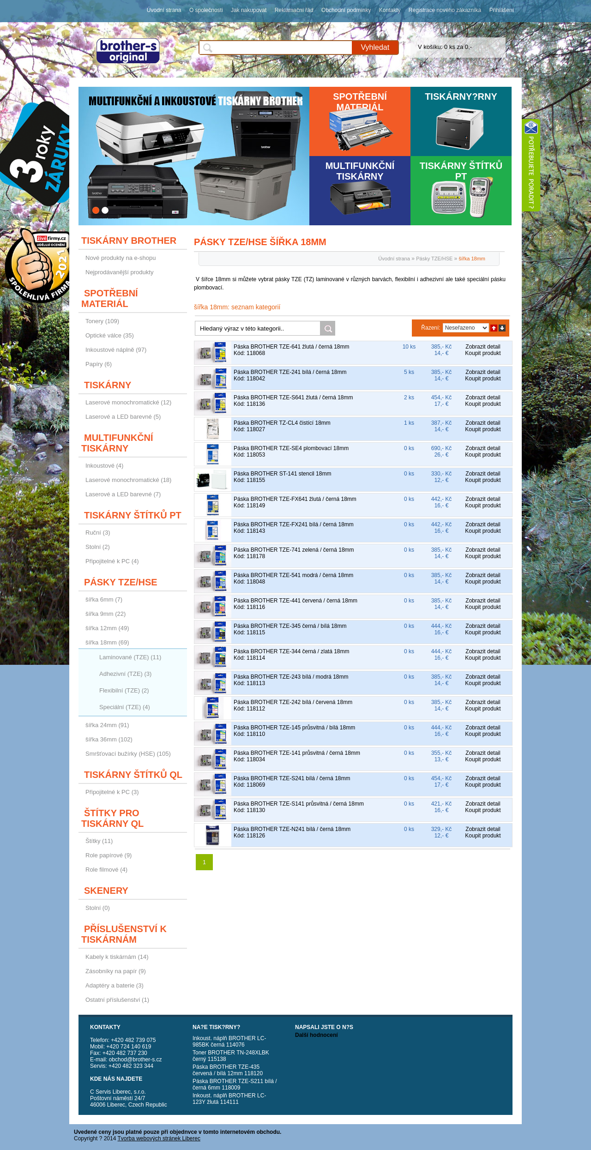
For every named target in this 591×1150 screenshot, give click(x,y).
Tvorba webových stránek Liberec (159, 1138)
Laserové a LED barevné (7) (123, 494)
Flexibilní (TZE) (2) (124, 690)
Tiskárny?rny (461, 96)
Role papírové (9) (108, 855)
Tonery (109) (102, 321)
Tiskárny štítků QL (133, 775)
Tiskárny (107, 385)
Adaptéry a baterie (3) (114, 985)
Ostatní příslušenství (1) (117, 999)
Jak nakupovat (248, 10)
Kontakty (390, 10)
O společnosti (206, 10)
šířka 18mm (472, 258)
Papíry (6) (98, 364)
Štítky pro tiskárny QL (112, 818)
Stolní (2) (97, 546)
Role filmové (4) (106, 869)
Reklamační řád (294, 10)
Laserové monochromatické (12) (128, 402)
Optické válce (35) (109, 335)
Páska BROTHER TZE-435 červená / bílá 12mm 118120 (228, 1070)
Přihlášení (501, 10)
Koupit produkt (483, 353)
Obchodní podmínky (346, 10)
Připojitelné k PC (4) (112, 561)
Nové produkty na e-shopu (120, 257)
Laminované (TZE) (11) (130, 657)
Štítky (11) (99, 840)
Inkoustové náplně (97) (115, 349)
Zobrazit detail (482, 346)
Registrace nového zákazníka (445, 10)
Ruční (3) (97, 532)
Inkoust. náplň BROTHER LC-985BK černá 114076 (229, 1041)
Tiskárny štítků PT (461, 171)
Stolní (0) (97, 907)
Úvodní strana (164, 10)
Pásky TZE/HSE (120, 582)
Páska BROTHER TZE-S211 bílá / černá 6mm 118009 (235, 1084)
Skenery (106, 890)
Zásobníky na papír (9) (115, 971)
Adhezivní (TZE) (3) (125, 673)
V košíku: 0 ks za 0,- (445, 46)
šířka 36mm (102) (109, 739)
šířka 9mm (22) (105, 613)
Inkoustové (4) (104, 465)
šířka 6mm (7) (103, 599)
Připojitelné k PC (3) (112, 792)
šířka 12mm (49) (107, 628)
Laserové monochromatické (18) (128, 479)
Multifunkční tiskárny (360, 171)
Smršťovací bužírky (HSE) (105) (128, 753)
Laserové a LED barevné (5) (123, 416)
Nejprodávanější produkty (119, 272)
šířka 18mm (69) (107, 642)
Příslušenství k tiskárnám (124, 934)
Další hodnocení (316, 1035)
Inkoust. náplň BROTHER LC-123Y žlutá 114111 (229, 1098)
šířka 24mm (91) (107, 725)
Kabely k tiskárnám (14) (117, 956)
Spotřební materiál (360, 101)
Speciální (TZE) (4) (124, 707)
